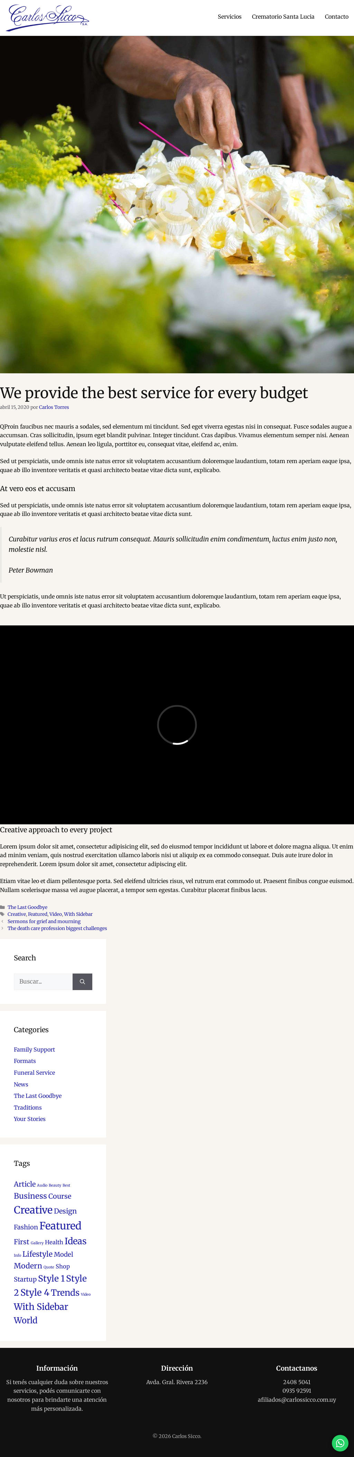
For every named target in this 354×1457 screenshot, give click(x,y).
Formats (25, 1060)
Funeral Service (34, 1072)
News (21, 1084)
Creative (17, 914)
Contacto (336, 16)
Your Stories (30, 1118)
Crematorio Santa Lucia (283, 16)
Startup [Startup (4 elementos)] (25, 1279)
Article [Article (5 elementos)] (25, 1184)
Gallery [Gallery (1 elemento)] (37, 1243)
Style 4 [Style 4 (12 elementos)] (34, 1292)
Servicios (230, 16)
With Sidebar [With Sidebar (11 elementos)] (41, 1306)
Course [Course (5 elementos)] (59, 1196)
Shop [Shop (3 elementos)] (63, 1266)
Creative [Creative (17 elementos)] (33, 1210)
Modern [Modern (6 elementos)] (28, 1266)
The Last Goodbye (27, 907)
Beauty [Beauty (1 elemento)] (55, 1185)
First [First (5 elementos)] (21, 1242)
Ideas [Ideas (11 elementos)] (76, 1241)
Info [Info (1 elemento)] (17, 1255)
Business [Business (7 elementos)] (30, 1196)
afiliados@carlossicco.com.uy (297, 1399)
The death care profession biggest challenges (57, 928)
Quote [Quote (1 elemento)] (49, 1267)
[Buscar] (82, 982)
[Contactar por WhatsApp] (340, 1443)
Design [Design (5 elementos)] (65, 1211)
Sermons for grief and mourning (44, 921)
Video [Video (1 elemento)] (86, 1294)
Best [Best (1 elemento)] (66, 1185)
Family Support (34, 1049)
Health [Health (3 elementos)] (54, 1242)
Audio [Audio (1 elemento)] (42, 1185)
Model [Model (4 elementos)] (63, 1254)
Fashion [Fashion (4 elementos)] (26, 1227)
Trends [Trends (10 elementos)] (65, 1292)
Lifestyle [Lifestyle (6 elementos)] (37, 1254)
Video (55, 914)
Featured (37, 914)
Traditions (28, 1107)
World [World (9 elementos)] (25, 1320)
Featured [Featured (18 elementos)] (60, 1225)
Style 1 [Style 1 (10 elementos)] (51, 1278)
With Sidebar (78, 914)
